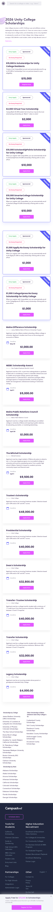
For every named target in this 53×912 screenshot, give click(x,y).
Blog (6, 866)
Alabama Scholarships (10, 770)
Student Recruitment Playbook (36, 854)
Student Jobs (10, 859)
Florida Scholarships (9, 794)
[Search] (24, 3)
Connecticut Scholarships (11, 788)
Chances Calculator (12, 837)
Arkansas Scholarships (10, 779)
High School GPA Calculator (11, 848)
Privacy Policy (28, 882)
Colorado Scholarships (10, 785)
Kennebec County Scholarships (37, 734)
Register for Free (26, 907)
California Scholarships (10, 782)
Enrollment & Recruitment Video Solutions (35, 833)
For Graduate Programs (34, 850)
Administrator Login (12, 888)
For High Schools (11, 880)
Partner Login (30, 861)
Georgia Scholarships (10, 797)
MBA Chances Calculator (10, 854)
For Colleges (9, 877)
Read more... (8, 41)
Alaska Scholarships (9, 773)
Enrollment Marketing (33, 858)
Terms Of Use (29, 887)
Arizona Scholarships (10, 776)
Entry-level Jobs (11, 862)
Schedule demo (14, 817)
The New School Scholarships (13, 732)
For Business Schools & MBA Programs (36, 846)
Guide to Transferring (9, 842)
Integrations (9, 884)
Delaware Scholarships (10, 791)
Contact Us (30, 877)
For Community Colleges (34, 841)
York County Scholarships (35, 725)
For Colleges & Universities (35, 837)
